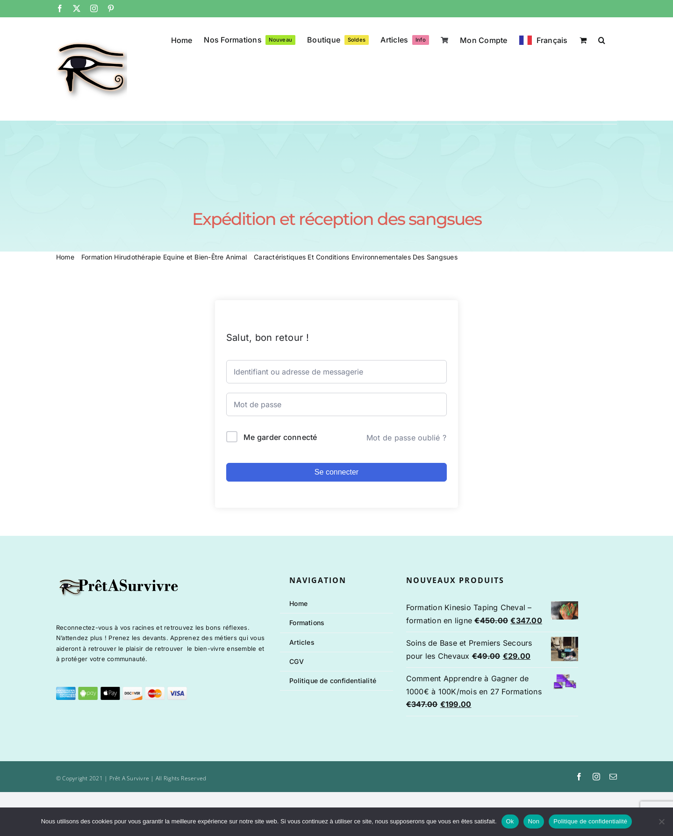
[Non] (661, 821)
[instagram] (596, 776)
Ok (510, 821)
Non (534, 821)
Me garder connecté (280, 437)
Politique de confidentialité (590, 821)
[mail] (613, 776)
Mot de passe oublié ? (406, 437)
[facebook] (579, 776)
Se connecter (336, 472)
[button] (601, 39)
